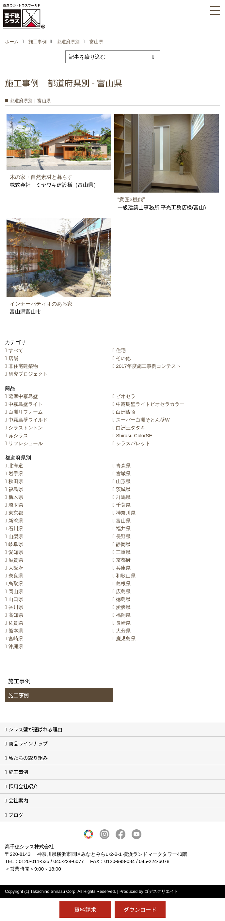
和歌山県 (126, 575)
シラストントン (25, 427)
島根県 (123, 583)
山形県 (123, 481)
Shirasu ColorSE (134, 435)
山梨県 (15, 536)
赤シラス (18, 435)
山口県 (15, 599)
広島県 (123, 591)
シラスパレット (133, 443)
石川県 (15, 528)
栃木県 (15, 497)
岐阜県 (15, 544)
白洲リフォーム (25, 412)
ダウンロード (140, 909)
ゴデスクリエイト (161, 891)
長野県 (123, 536)
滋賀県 (15, 560)
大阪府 (15, 568)
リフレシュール (25, 443)
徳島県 (123, 599)
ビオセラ (126, 396)
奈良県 (15, 575)
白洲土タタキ (130, 427)
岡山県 (15, 591)
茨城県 (123, 489)
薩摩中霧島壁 (23, 396)
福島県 (15, 489)
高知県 (15, 615)
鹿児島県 (126, 638)
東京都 (15, 513)
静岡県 (123, 544)
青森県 (123, 465)
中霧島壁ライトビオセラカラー (150, 404)
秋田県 (15, 481)
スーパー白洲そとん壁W (142, 420)
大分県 (123, 630)
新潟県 (15, 520)
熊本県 (15, 630)
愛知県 (15, 552)
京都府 (123, 560)
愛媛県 (123, 607)
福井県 (123, 528)
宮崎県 (15, 638)
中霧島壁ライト (25, 404)
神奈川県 (126, 513)
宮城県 (123, 473)
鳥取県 (15, 583)
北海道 (15, 465)
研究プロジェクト (28, 374)
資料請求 (85, 909)
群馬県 (123, 497)
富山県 (123, 520)
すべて (15, 350)
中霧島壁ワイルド (28, 420)
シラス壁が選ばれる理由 (35, 729)
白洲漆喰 (126, 412)
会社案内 (18, 800)
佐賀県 (15, 623)
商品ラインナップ (28, 743)
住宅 (121, 350)
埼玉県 (15, 505)
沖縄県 (15, 646)
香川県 (15, 607)
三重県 (123, 552)
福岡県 (123, 615)
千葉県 (123, 505)
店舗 (13, 358)
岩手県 (15, 473)
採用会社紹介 (23, 786)
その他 (123, 358)
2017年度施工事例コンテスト (148, 366)
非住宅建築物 (23, 366)
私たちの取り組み (28, 757)
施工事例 (18, 695)
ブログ (15, 814)
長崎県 (123, 623)
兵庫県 (123, 568)
